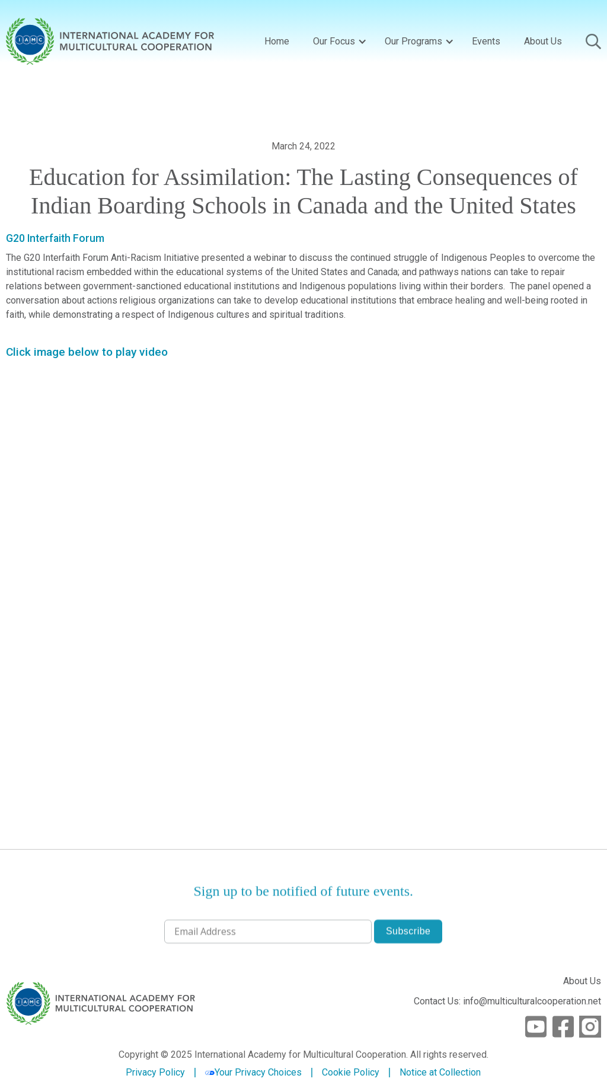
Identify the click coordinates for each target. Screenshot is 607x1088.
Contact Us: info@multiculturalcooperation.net (507, 1001)
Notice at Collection (440, 1072)
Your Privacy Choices (253, 1072)
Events (486, 41)
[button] (337, 41)
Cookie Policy (350, 1072)
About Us (543, 41)
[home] (110, 41)
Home (276, 41)
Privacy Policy (155, 1072)
